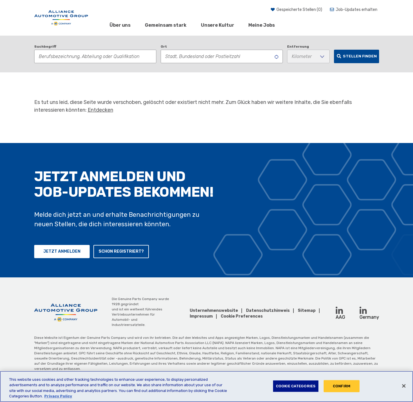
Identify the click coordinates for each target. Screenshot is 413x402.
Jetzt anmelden (61, 251)
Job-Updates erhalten (356, 9)
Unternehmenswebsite (214, 310)
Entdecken (100, 110)
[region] (206, 386)
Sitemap (307, 310)
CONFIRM (341, 386)
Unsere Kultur (217, 25)
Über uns (120, 25)
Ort (164, 47)
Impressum (201, 316)
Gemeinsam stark (166, 25)
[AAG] (61, 17)
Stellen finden (360, 56)
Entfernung (298, 47)
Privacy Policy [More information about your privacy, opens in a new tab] (58, 396)
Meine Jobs (261, 25)
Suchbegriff (45, 47)
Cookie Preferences (242, 316)
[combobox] (222, 56)
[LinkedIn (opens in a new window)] (339, 310)
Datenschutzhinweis (268, 310)
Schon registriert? (121, 251)
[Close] (403, 386)
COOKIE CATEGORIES (296, 386)
